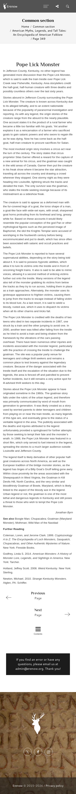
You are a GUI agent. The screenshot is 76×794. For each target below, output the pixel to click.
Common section (44, 26)
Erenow (18, 785)
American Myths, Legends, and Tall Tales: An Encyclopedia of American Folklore (39, 32)
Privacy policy (54, 785)
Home (25, 26)
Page (36, 595)
